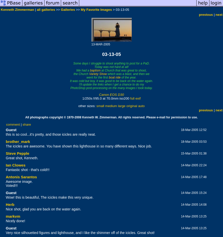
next (219, 15)
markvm (13, 216)
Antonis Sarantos (21, 177)
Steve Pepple (17, 153)
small (100, 106)
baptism (95, 70)
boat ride (115, 77)
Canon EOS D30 (111, 95)
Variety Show (98, 74)
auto (141, 106)
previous (206, 15)
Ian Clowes (15, 165)
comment (13, 124)
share (27, 124)
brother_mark (18, 141)
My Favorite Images (96, 10)
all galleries (46, 10)
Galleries (68, 10)
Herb (10, 204)
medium (111, 106)
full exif (135, 98)
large (121, 106)
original (131, 106)
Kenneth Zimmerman (17, 10)
